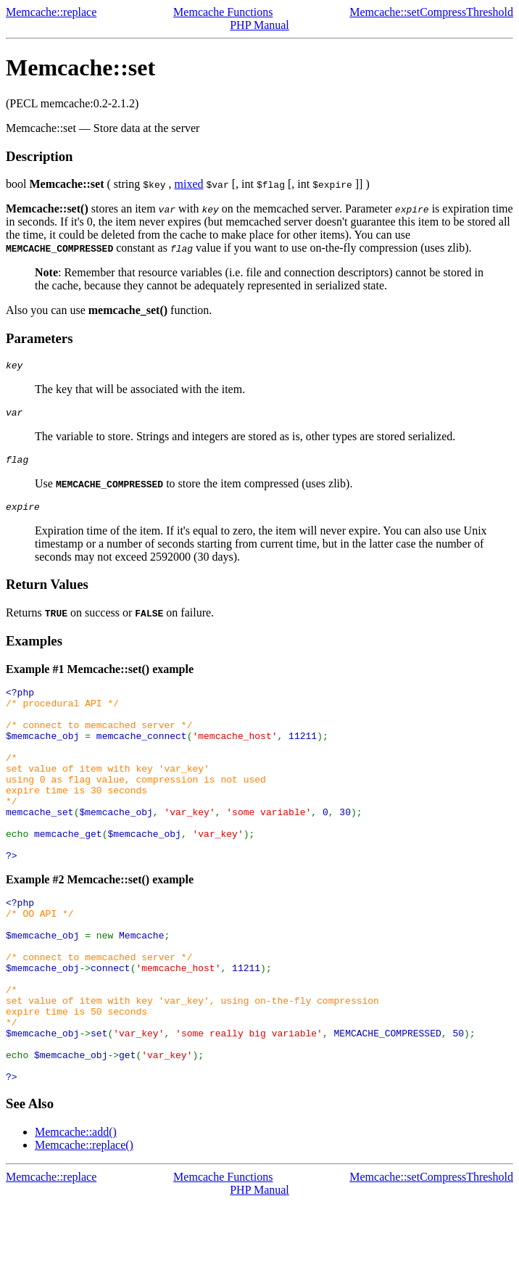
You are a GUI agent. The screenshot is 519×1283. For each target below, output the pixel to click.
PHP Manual (259, 25)
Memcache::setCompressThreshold (431, 12)
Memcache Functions (223, 12)
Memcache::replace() (84, 1225)
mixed (188, 184)
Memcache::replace (51, 12)
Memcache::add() (76, 1212)
